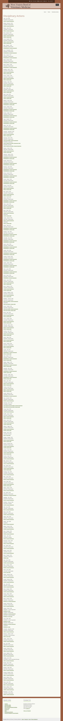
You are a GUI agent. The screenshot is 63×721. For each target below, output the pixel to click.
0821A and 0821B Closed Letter (9, 304)
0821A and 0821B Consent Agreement (10, 301)
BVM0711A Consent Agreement (9, 601)
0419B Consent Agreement (8, 429)
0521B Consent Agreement (8, 321)
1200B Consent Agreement (8, 689)
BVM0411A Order (6, 621)
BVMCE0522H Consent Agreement (10, 271)
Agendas (6, 703)
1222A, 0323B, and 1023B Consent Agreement (12, 146)
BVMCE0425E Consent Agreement (10, 57)
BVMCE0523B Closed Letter (8, 183)
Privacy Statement (34, 719)
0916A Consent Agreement (8, 519)
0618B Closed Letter (7, 485)
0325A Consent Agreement (8, 41)
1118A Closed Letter (7, 469)
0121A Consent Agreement (8, 315)
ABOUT (45, 1)
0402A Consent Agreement (8, 680)
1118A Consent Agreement (8, 468)
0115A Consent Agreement (8, 553)
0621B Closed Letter (7, 378)
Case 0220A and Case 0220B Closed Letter (11, 407)
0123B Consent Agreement (8, 150)
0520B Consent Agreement (8, 400)
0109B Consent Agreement (8, 641)
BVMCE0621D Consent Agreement (10, 358)
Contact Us (28, 708)
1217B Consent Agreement (8, 458)
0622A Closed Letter (7, 189)
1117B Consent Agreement (8, 504)
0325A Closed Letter (7, 43)
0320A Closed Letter (7, 418)
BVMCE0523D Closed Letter (8, 170)
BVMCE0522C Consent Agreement (10, 246)
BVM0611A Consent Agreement (9, 613)
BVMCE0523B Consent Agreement (10, 181)
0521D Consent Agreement (8, 327)
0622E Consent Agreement (8, 194)
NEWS (35, 1)
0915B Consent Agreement (8, 533)
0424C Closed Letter (7, 92)
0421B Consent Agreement (8, 333)
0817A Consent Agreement (8, 509)
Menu (57, 4)
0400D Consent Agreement (8, 694)
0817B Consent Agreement (8, 500)
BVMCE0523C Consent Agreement (10, 175)
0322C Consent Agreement (8, 220)
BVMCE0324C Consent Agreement (10, 103)
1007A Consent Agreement (8, 660)
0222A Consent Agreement (8, 206)
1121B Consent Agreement (8, 288)
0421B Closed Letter (7, 335)
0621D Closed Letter (7, 360)
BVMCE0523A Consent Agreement (10, 157)
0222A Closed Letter (7, 208)
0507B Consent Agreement (8, 655)
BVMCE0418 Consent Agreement (9, 495)
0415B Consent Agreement (8, 562)
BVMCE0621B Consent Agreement (10, 377)
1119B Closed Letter (7, 447)
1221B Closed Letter (7, 215)
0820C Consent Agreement (8, 389)
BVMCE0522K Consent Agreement (10, 228)
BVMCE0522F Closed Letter (8, 266)
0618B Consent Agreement (8, 484)
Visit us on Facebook (27, 710)
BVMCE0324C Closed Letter (8, 104)
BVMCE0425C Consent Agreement (10, 67)
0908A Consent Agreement (8, 651)
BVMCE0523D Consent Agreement (10, 169)
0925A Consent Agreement (8, 30)
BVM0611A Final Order (7, 616)
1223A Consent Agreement (8, 84)
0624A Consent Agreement (8, 72)
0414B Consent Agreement (8, 582)
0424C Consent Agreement (8, 90)
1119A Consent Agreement (8, 452)
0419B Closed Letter (7, 372)
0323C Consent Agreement (8, 134)
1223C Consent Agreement (8, 97)
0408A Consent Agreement (8, 631)
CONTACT (50, 1)
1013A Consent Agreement (8, 586)
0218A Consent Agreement (8, 490)
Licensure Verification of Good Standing (11, 713)
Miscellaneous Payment (9, 712)
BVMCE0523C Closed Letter (8, 177)
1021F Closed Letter (7, 284)
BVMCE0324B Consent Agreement (10, 128)
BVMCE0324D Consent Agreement (10, 115)
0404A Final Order (6, 636)
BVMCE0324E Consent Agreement (10, 121)
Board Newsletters (8, 706)
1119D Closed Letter (7, 424)
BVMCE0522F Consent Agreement (10, 265)
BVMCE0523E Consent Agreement (10, 163)
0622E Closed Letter (7, 195)
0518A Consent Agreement (8, 479)
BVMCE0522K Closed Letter (8, 229)
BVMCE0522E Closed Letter (8, 260)
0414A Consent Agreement (8, 577)
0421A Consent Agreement (8, 340)
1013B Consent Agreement (8, 591)
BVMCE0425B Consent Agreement (10, 62)
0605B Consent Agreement (8, 665)
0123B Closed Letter (7, 152)
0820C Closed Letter (7, 391)
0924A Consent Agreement (8, 78)
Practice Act (7, 709)
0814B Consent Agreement (8, 567)
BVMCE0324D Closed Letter (8, 117)
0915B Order (5, 557)
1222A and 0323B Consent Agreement (10, 140)
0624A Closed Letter (7, 73)
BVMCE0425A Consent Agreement (10, 52)
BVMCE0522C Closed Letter (8, 248)
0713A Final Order (6, 572)
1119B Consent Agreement (8, 446)
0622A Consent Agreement (8, 188)
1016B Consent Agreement (8, 514)
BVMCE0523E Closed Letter (8, 164)
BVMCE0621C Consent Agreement (10, 352)
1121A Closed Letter (7, 296)
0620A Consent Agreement (8, 383)
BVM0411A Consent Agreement (9, 624)
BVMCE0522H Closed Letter (8, 273)
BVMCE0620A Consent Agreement (10, 396)
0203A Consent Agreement (8, 670)
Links (30, 719)
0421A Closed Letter (7, 341)
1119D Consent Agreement (8, 422)
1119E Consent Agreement (8, 411)
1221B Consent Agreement (8, 213)
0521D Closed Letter (7, 329)
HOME (30, 1)
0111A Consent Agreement (8, 606)
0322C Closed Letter (7, 223)
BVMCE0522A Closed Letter (8, 242)
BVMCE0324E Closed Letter (8, 123)
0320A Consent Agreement (8, 416)
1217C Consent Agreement (8, 463)
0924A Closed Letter (7, 79)
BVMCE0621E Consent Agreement (10, 364)
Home (23, 719)
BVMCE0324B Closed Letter (8, 129)
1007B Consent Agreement (8, 596)
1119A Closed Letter (7, 453)
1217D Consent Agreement (8, 474)
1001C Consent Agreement (8, 675)
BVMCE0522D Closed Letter (8, 254)
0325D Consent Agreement (8, 35)
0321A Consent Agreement (8, 346)
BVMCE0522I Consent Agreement (9, 277)
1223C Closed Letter (7, 98)
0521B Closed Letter (7, 322)
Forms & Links (7, 708)
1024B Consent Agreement (8, 26)
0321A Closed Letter (7, 347)
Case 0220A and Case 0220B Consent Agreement (12, 405)
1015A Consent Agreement (8, 548)
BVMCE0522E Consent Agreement (10, 259)
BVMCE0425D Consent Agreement (10, 48)
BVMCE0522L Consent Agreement (10, 200)
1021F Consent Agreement (8, 282)
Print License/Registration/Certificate (11, 707)
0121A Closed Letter (7, 316)
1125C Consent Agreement (8, 21)
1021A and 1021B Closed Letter (9, 310)
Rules (6, 710)
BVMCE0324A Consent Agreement (10, 109)
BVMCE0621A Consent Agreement (10, 371)
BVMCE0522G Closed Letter (8, 235)
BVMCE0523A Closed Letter (8, 158)
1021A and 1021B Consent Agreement (10, 309)
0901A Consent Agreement (8, 646)
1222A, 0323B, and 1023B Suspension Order (12, 143)
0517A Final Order (6, 435)
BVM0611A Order (6, 611)
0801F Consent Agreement (8, 684)
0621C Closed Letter (7, 353)
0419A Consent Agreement (8, 440)
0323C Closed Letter (7, 135)
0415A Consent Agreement (8, 524)
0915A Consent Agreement (8, 543)
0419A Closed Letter (7, 441)
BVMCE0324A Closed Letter (8, 110)
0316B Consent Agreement (8, 529)
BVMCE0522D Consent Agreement (10, 253)
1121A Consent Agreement (8, 295)
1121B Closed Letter (7, 290)
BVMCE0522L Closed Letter (8, 202)
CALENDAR (40, 1)
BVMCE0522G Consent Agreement (10, 234)
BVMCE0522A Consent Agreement (10, 240)
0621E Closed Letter (7, 366)
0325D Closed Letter (7, 37)
